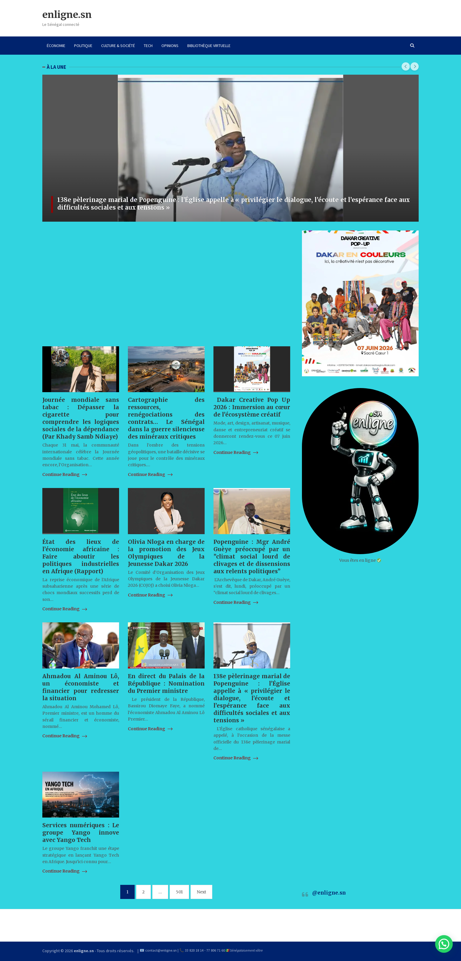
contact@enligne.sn (161, 950)
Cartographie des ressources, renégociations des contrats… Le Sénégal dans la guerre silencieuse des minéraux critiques (166, 418)
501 (179, 892)
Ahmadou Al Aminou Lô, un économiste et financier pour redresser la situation (80, 687)
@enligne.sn (329, 893)
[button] (444, 944)
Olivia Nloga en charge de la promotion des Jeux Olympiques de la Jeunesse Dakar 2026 (166, 552)
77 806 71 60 (215, 950)
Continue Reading (64, 474)
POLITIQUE (83, 45)
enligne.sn (67, 15)
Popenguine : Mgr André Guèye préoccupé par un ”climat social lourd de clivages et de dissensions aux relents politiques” (251, 556)
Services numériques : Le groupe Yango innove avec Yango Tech (80, 832)
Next (201, 892)
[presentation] (406, 66)
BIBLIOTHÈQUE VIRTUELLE (208, 45)
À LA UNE (56, 67)
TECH (148, 45)
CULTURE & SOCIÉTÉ (118, 45)
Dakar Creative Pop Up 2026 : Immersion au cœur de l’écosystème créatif (251, 407)
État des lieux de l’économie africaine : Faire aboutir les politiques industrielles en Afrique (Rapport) (80, 556)
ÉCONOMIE (56, 45)
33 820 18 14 (194, 950)
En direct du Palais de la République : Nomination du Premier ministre (166, 683)
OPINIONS (169, 45)
